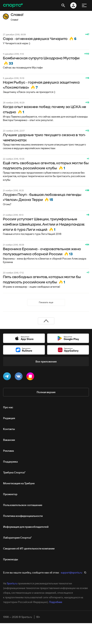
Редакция (9, 418)
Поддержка (10, 461)
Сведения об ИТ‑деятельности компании (29, 548)
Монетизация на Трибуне (19, 483)
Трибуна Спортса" (14, 472)
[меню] (84, 5)
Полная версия (46, 392)
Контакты (9, 429)
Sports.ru (12, 583)
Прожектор (10, 494)
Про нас (8, 407)
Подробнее (55, 602)
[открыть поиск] (63, 5)
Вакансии (9, 440)
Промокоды (10, 559)
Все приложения (46, 361)
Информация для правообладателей (26, 526)
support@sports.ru (71, 572)
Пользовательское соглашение (22, 505)
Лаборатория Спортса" (17, 537)
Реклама (8, 450)
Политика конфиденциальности (23, 516)
